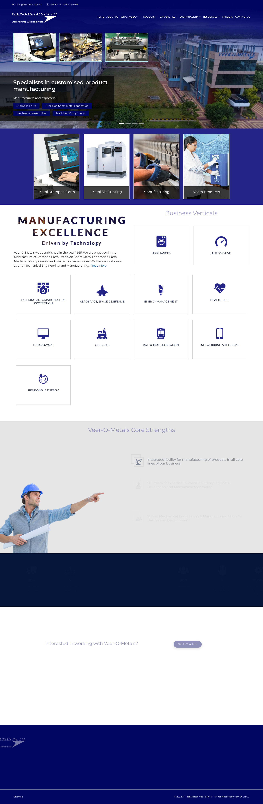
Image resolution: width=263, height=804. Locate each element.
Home (100, 16)
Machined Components (71, 113)
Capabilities (168, 16)
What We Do (130, 16)
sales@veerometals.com (27, 4)
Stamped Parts (26, 105)
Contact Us (242, 16)
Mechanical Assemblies (31, 113)
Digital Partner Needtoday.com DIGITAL (227, 796)
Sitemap (18, 796)
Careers (227, 16)
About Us (112, 16)
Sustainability (190, 16)
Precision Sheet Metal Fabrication (67, 105)
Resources (211, 16)
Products (149, 16)
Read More (98, 265)
